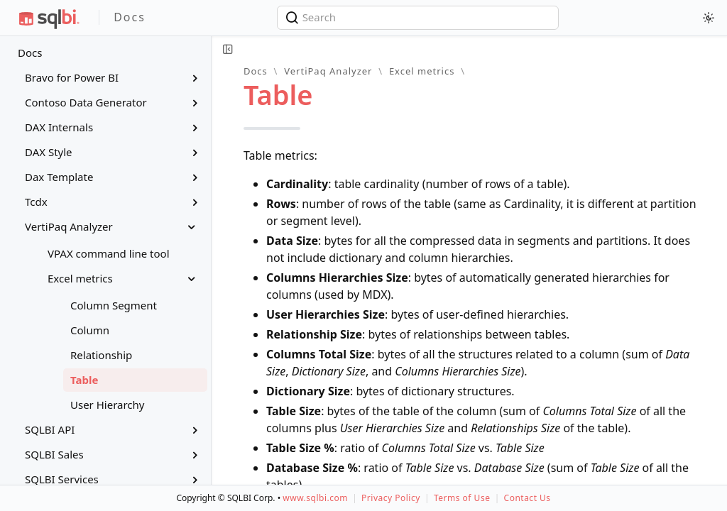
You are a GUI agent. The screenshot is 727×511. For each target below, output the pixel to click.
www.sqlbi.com (315, 498)
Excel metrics (422, 71)
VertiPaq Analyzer (328, 71)
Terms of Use (462, 498)
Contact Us (527, 498)
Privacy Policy (390, 498)
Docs (30, 52)
